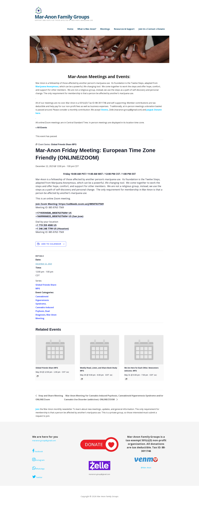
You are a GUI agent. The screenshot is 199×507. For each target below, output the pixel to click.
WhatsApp (38, 468)
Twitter (37, 477)
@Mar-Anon (146, 467)
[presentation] (55, 349)
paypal (149, 109)
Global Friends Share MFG (47, 368)
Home (70, 29)
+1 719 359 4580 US (46, 225)
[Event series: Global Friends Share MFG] (37, 376)
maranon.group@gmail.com (44, 440)
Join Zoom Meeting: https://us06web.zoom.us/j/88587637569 (70, 203)
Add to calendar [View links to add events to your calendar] (51, 244)
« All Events (41, 127)
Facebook (37, 451)
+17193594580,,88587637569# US (53, 212)
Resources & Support (124, 29)
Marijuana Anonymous (47, 86)
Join (38, 409)
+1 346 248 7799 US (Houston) (52, 228)
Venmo (104, 109)
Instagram (38, 459)
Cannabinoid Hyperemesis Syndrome (42, 300)
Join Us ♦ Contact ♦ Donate (152, 29)
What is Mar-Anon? (86, 29)
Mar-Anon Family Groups (62, 16)
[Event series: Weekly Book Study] (82, 379)
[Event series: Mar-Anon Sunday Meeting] (126, 379)
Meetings (105, 29)
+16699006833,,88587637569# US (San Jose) (59, 216)
